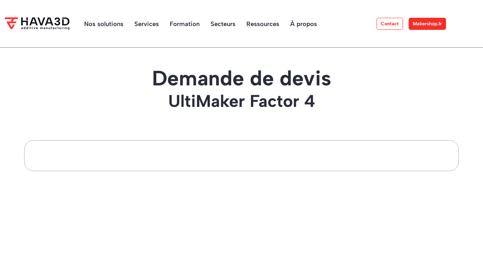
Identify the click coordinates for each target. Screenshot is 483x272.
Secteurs (223, 24)
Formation (185, 24)
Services (146, 24)
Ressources (262, 24)
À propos (303, 24)
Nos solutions (103, 24)
